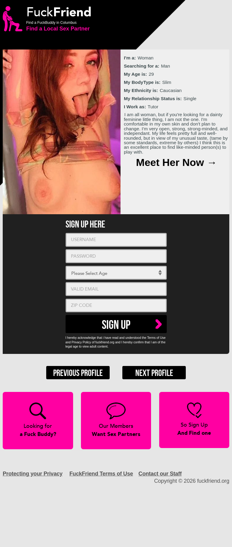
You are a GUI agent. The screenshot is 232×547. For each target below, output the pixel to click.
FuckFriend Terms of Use (101, 474)
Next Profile (154, 373)
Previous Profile (78, 373)
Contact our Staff (160, 474)
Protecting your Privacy (33, 474)
